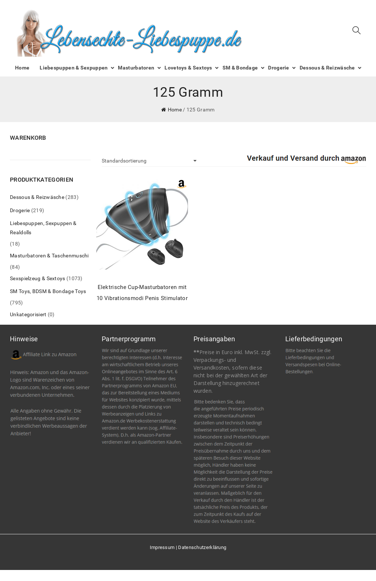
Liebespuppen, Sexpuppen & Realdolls (43, 227)
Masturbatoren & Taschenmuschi (49, 256)
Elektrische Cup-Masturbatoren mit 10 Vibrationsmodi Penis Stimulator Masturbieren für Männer (142, 293)
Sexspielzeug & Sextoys (37, 278)
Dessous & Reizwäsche (37, 197)
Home (175, 110)
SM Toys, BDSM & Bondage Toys (48, 291)
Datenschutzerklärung (202, 547)
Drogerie (20, 210)
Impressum (162, 547)
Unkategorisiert (28, 314)
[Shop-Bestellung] (149, 160)
